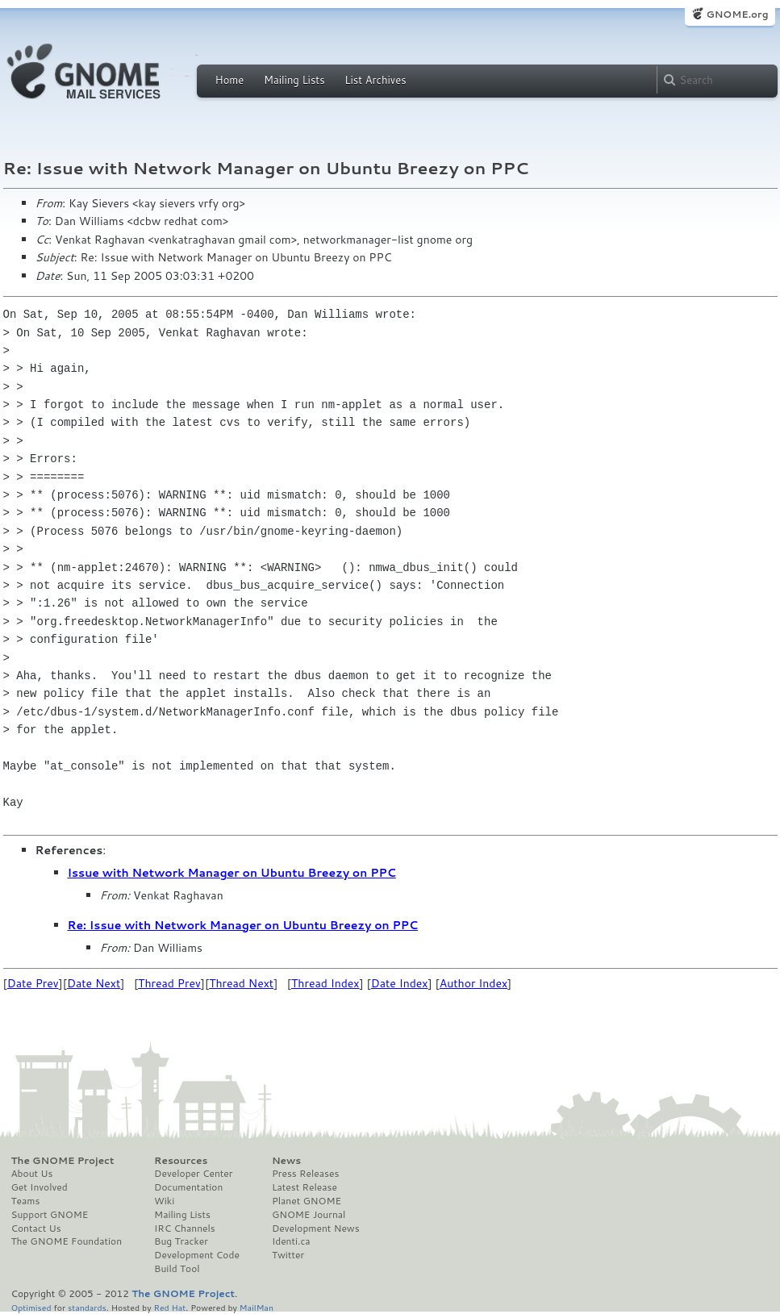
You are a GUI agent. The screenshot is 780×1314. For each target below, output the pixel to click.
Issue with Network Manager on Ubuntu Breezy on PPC (232, 873)
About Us (32, 1173)
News (286, 1160)
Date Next (93, 983)
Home (229, 80)
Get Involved (39, 1187)
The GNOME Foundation (67, 1241)
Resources (180, 1160)
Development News (316, 1228)
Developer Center (193, 1173)
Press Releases (305, 1173)
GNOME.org (737, 14)
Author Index (473, 983)
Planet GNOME (306, 1201)
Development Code (197, 1255)
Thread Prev (169, 983)
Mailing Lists (294, 80)
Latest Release (304, 1187)
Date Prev (33, 983)
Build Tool (176, 1268)
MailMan (256, 1307)
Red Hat (169, 1307)
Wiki (164, 1201)
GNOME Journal (309, 1214)
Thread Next (241, 983)
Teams (25, 1201)
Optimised (31, 1307)
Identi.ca (291, 1241)
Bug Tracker (181, 1241)
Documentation (188, 1187)
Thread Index (325, 983)
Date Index (399, 983)
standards (87, 1307)
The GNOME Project (63, 1160)
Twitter (288, 1255)
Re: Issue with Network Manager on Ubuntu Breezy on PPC (243, 925)
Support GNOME (50, 1214)
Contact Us (36, 1228)
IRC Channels (184, 1228)
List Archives (375, 80)
